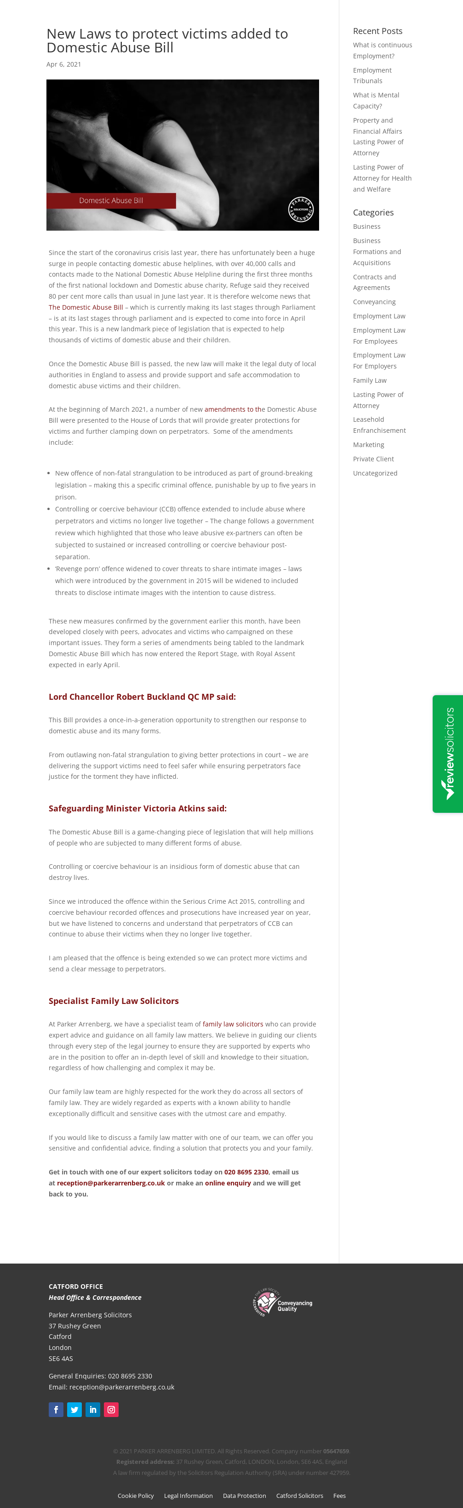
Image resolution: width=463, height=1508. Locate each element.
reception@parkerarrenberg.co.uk (111, 1183)
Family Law (370, 380)
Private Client (373, 458)
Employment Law (379, 316)
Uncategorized (375, 473)
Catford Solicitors (299, 1496)
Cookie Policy (136, 1496)
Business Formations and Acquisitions (377, 251)
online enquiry (229, 1183)
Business (367, 226)
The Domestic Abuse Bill (86, 307)
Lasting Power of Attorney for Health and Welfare (382, 178)
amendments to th (233, 409)
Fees (339, 1496)
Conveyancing (374, 301)
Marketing (368, 444)
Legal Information (188, 1496)
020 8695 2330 (246, 1172)
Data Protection (244, 1496)
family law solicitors (233, 1024)
